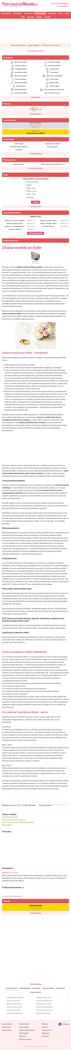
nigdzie (28, 185)
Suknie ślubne (18, 86)
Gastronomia (52, 69)
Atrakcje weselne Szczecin (14, 1007)
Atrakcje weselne (52, 62)
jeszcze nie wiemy (31, 182)
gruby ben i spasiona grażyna (20, 226)
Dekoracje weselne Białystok (35, 908)
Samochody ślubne (19, 82)
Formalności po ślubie (52, 144)
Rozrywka (22, 1036)
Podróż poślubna (18, 79)
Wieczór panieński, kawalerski (52, 89)
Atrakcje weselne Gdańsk (43, 1004)
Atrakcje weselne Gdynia (43, 1013)
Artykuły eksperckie (10, 240)
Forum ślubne (6, 1030)
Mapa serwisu (47, 1030)
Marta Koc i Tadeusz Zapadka (20, 220)
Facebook (64, 1024)
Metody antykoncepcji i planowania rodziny (18, 822)
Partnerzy (45, 1036)
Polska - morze (31, 191)
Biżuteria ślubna (18, 65)
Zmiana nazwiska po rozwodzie (13, 819)
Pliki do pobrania (9, 160)
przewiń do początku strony (13, 896)
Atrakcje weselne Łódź (13, 1000)
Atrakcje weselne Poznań (14, 1004)
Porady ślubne (8, 139)
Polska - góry (30, 188)
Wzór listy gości (18, 164)
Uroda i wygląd (52, 86)
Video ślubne (23, 1033)
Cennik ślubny (18, 144)
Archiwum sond (35, 206)
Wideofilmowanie (19, 89)
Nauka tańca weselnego (52, 75)
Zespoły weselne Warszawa (35, 127)
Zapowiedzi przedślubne (12, 213)
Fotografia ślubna (19, 69)
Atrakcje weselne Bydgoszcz (44, 1007)
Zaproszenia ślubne (18, 93)
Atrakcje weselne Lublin (14, 1010)
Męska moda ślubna (18, 75)
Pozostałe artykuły (35, 168)
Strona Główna (7, 1024)
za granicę (29, 197)
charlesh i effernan (21, 229)
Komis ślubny (7, 825)
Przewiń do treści (35, 51)
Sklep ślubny (6, 1027)
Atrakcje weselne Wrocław (44, 1000)
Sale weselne (52, 79)
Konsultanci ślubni (19, 72)
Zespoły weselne (52, 93)
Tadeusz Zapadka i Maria (54, 220)
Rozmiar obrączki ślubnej (18, 146)
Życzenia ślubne (52, 146)
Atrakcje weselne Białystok (15, 1013)
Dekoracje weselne (52, 65)
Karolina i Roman (55, 226)
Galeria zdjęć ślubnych (27, 1030)
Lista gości (18, 149)
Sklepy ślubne (52, 82)
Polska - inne (30, 194)
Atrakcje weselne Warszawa (15, 997)
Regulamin (45, 1033)
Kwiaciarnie (52, 72)
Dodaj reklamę (35, 114)
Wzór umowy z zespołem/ (52, 164)
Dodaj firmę (35, 97)
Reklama (45, 1024)
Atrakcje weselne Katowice (44, 1010)
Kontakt (45, 1027)
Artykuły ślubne (35, 154)
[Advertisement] (35, 35)
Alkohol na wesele (19, 62)
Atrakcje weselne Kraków (43, 997)
